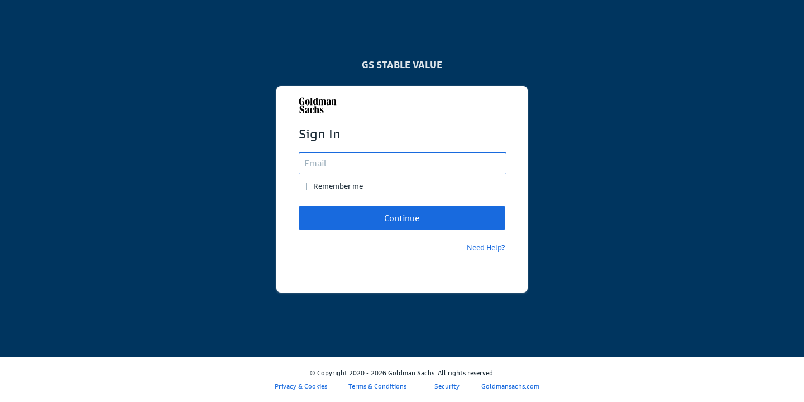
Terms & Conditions (377, 386)
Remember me (338, 186)
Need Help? (486, 247)
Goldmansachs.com (510, 386)
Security (447, 386)
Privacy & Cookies (301, 386)
